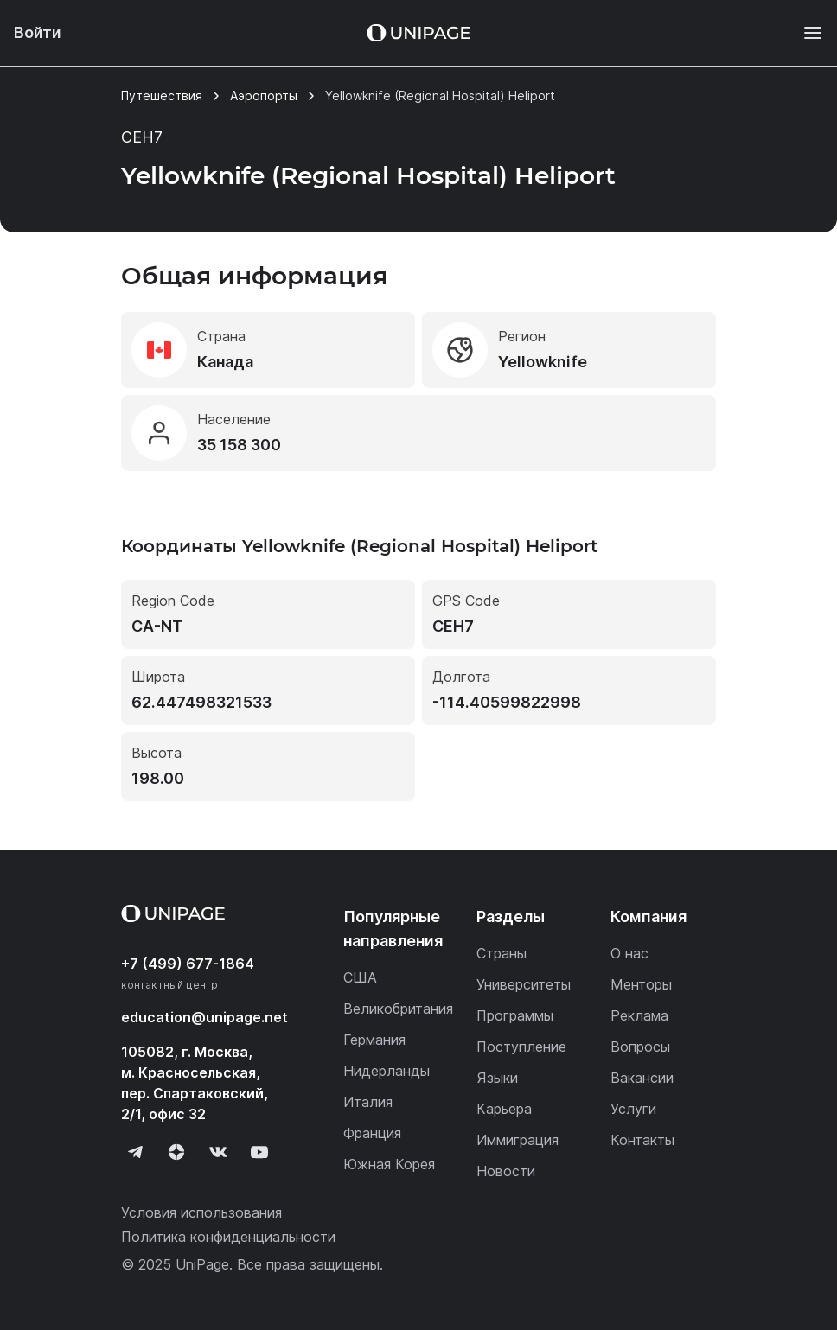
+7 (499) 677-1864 (187, 963)
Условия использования (201, 1212)
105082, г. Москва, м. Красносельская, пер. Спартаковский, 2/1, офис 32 (194, 1083)
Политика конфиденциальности (228, 1236)
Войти (37, 32)
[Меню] (804, 33)
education (204, 1017)
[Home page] (418, 32)
